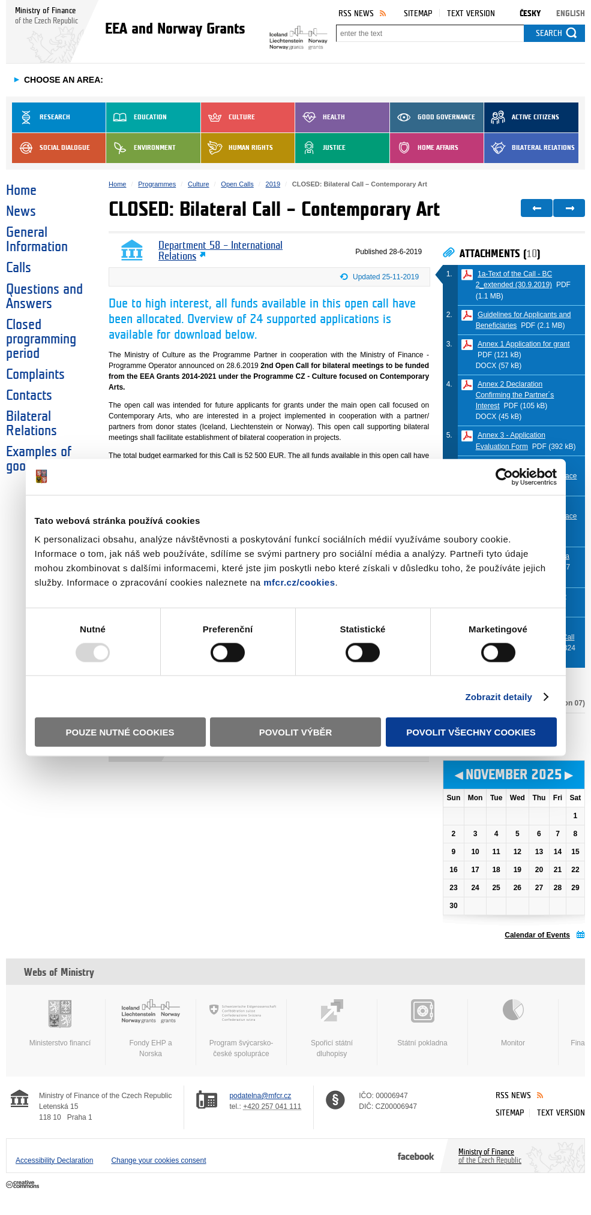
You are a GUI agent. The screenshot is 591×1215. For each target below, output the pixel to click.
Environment (141, 148)
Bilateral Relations (529, 148)
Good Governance (432, 117)
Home (21, 190)
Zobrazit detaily (498, 696)
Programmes (157, 184)
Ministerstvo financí (60, 1023)
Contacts (29, 395)
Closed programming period (41, 339)
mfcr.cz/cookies (299, 582)
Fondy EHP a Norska (151, 1028)
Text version (471, 13)
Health (320, 117)
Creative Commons (23, 1185)
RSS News (356, 13)
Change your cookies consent (158, 1160)
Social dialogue (51, 148)
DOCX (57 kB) (499, 365)
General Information (37, 240)
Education (136, 117)
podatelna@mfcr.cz (260, 1096)
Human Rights (237, 148)
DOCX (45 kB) (499, 416)
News (21, 211)
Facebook (416, 1156)
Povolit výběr (295, 732)
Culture (228, 117)
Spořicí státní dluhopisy (332, 1028)
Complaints (35, 374)
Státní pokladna (422, 1023)
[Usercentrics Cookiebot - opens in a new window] (504, 477)
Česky (530, 13)
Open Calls (237, 184)
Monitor (513, 1023)
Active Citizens (521, 117)
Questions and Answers (44, 296)
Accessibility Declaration (54, 1160)
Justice (320, 148)
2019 (273, 184)
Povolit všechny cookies (471, 732)
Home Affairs (424, 148)
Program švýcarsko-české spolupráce (241, 1028)
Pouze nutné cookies (120, 732)
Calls (18, 268)
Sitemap (418, 13)
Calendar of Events (537, 935)
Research (41, 117)
